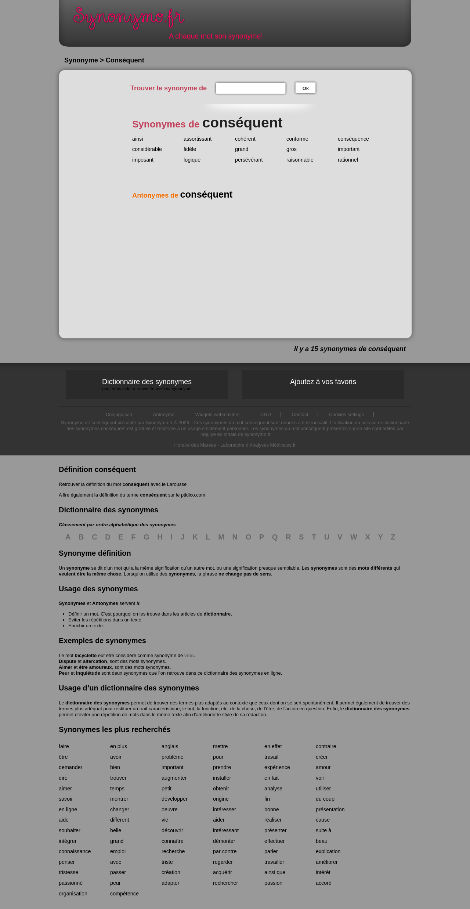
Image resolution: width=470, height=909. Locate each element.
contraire (326, 746)
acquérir (222, 872)
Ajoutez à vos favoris (323, 382)
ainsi (137, 139)
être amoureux (95, 667)
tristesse (68, 872)
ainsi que (274, 872)
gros (291, 149)
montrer (119, 799)
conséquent (135, 484)
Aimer (65, 667)
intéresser (224, 809)
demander (70, 767)
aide (64, 820)
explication (328, 851)
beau (322, 841)
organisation (73, 894)
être (63, 757)
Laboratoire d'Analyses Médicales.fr (258, 445)
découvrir (172, 830)
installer (222, 778)
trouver (118, 778)
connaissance (75, 851)
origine (221, 799)
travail (271, 757)
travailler (274, 862)
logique (192, 160)
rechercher (225, 883)
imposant (142, 160)
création (171, 872)
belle (115, 830)
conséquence (353, 139)
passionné (71, 883)
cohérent (245, 139)
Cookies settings (346, 414)
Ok (306, 88)
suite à (323, 830)
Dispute (67, 661)
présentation (330, 809)
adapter (171, 883)
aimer (65, 788)
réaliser (273, 820)
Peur (64, 673)
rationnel (348, 160)
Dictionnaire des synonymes (147, 384)
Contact (300, 414)
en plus (118, 746)
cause (323, 820)
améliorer (327, 862)
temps (117, 788)
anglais (170, 746)
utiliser (323, 788)
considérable (147, 149)
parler (271, 851)
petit (166, 788)
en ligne (68, 809)
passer (118, 872)
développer (175, 799)
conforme (297, 139)
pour (218, 757)
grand (242, 149)
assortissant (198, 139)
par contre (224, 851)
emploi (118, 851)
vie (165, 820)
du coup (325, 799)
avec (115, 862)
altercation (95, 661)
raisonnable (300, 160)
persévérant (249, 160)
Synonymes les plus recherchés (115, 729)
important (349, 149)
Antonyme (164, 414)
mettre (220, 746)
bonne (271, 809)
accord (324, 883)
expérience (277, 767)
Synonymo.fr (134, 20)
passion (273, 883)
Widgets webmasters (217, 414)
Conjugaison (119, 414)
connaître (173, 841)
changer (119, 809)
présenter (275, 830)
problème (173, 757)
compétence (124, 894)
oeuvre (170, 809)
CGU (265, 414)
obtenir (221, 788)
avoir (116, 757)
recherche (173, 851)
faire (64, 746)
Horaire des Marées (195, 445)
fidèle (190, 149)
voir (320, 778)
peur (115, 883)
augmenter (174, 778)
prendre (222, 767)
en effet (273, 746)
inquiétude (88, 673)
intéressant (226, 830)
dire (63, 778)
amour (323, 767)
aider (219, 820)
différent (119, 820)
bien (115, 767)
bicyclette (86, 655)
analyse (273, 788)
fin (267, 799)
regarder (223, 862)
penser (67, 862)
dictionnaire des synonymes (97, 703)
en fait (271, 778)
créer (322, 757)
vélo (189, 655)
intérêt (323, 872)
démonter (224, 841)
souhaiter (69, 830)
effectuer (274, 841)
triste (167, 862)
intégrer (67, 841)
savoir (66, 799)
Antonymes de (182, 195)
